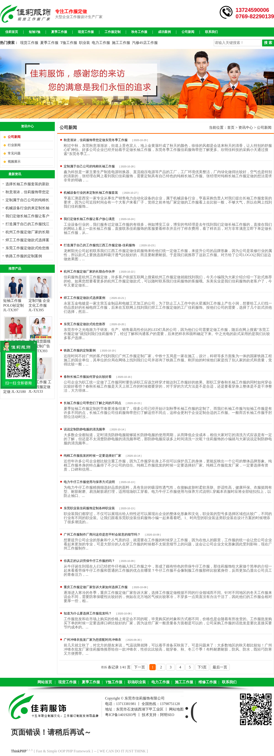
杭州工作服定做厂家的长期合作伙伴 (89, 271)
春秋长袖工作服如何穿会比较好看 (88, 376)
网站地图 (176, 709)
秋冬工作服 (139, 32)
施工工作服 (121, 43)
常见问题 (14, 153)
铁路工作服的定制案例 (23, 256)
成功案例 (164, 32)
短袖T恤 (34, 32)
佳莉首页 (11, 32)
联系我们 (211, 32)
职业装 (84, 43)
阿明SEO (167, 715)
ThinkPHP (18, 751)
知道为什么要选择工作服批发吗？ (88, 613)
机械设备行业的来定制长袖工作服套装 (91, 192)
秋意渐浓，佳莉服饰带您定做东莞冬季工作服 (96, 140)
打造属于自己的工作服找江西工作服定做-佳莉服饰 (99, 245)
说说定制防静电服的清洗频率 (84, 429)
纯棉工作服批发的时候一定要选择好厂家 (92, 455)
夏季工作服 (59, 32)
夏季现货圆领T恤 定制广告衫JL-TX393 (39, 346)
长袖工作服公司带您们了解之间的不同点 (92, 403)
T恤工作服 (68, 43)
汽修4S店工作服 (145, 43)
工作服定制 (113, 32)
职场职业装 (137, 682)
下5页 (202, 667)
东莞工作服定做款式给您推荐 (84, 324)
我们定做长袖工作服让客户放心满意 (89, 219)
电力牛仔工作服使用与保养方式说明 (89, 482)
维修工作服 (207, 682)
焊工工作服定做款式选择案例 (84, 298)
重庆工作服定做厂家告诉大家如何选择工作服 (96, 587)
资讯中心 (245, 127)
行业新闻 (14, 145)
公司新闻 (188, 32)
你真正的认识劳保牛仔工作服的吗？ (89, 561)
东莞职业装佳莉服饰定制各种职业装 (89, 508)
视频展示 (14, 161)
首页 (230, 127)
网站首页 (44, 682)
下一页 (139, 667)
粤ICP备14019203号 (120, 715)
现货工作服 (86, 32)
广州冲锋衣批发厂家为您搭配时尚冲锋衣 (92, 639)
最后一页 (220, 667)
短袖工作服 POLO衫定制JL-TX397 (13, 305)
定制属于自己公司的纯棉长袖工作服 (89, 166)
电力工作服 (101, 43)
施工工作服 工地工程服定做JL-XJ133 (40, 386)
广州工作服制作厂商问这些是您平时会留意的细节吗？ (102, 534)
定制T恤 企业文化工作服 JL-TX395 (39, 305)
